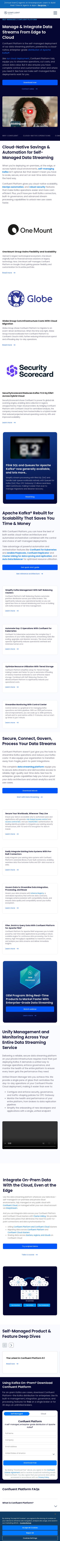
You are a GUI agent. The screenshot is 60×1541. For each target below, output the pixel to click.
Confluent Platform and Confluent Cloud (31, 1226)
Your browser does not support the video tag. (30, 1135)
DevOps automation (13, 187)
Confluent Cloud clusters (19, 1232)
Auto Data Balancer (12, 559)
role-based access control (37, 819)
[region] (30, 1526)
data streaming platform (30, 766)
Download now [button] (30, 82)
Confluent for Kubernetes (43, 549)
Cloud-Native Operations (36, 135)
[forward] (11, 1345)
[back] (4, 1345)
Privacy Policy (43, 1477)
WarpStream (11, 1208)
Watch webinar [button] (30, 1009)
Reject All (30, 1533)
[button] (30, 1505)
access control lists (13, 822)
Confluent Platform (35, 1229)
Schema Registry (37, 893)
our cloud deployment (18, 58)
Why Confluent (10, 135)
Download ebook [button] (30, 790)
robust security (37, 187)
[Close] (55, 1514)
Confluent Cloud (10, 1205)
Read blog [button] (30, 497)
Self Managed (17, 1414)
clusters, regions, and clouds (38, 1235)
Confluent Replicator (38, 552)
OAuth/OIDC (33, 822)
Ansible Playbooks (16, 552)
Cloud (43, 1414)
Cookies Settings (30, 1538)
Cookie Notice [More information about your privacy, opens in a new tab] (25, 1523)
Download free (30, 1463)
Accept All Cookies (30, 1528)
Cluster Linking (39, 1216)
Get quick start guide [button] (30, 567)
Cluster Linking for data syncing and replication (27, 556)
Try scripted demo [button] (30, 1246)
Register (42, 5)
